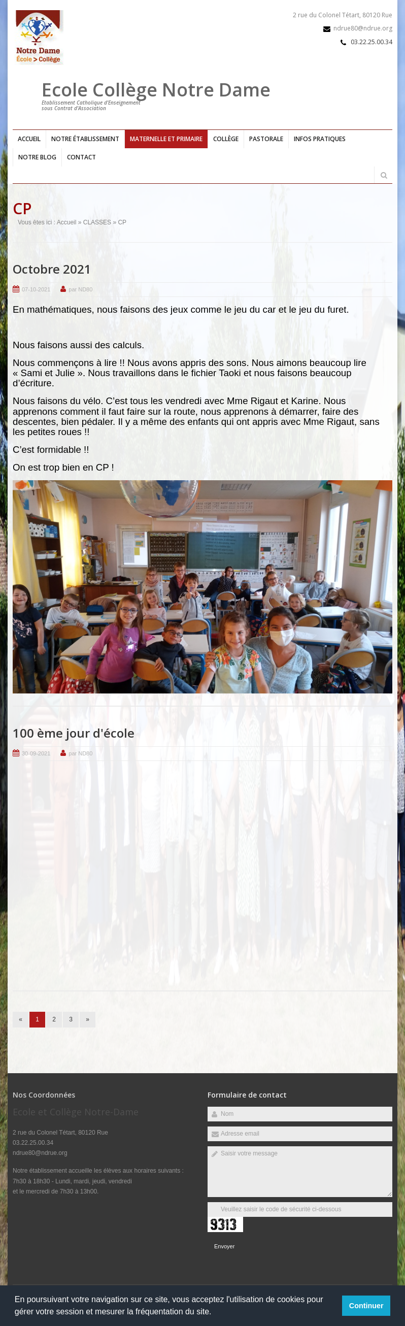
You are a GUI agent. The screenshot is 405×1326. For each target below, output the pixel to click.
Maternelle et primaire (166, 139)
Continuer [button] (366, 1306)
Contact (81, 157)
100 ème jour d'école (73, 732)
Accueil (29, 139)
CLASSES (97, 221)
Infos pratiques (320, 139)
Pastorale (266, 139)
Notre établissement (85, 139)
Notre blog (37, 157)
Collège (226, 139)
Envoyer (224, 1246)
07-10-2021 (36, 289)
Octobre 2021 (52, 268)
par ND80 (80, 289)
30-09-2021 (36, 753)
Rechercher (383, 175)
